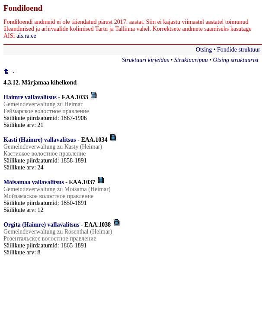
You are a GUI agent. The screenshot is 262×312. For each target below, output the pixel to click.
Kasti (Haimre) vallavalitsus (39, 139)
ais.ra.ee (26, 35)
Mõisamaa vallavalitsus (33, 182)
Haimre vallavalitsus (30, 97)
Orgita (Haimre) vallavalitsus (41, 224)
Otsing (204, 49)
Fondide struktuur (238, 49)
